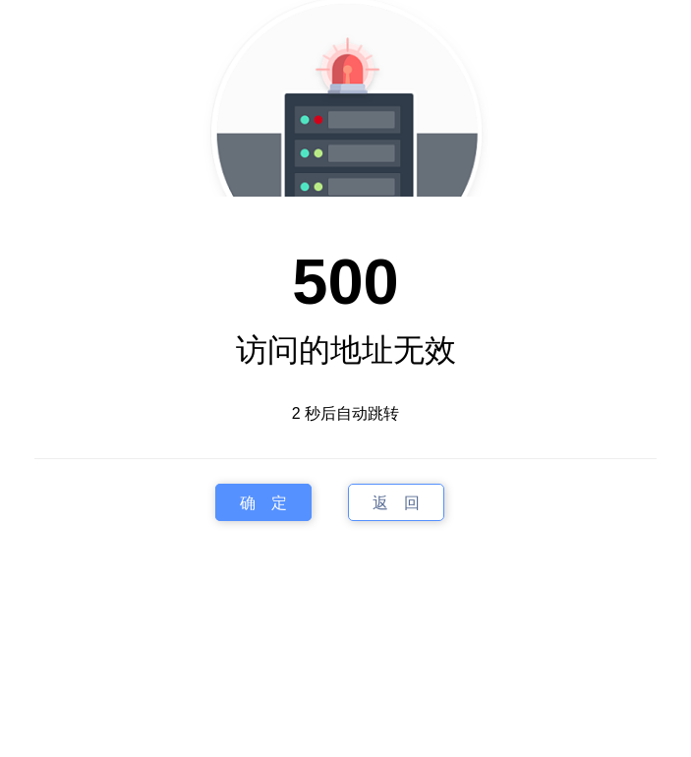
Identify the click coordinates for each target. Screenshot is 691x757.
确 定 (263, 503)
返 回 (396, 503)
